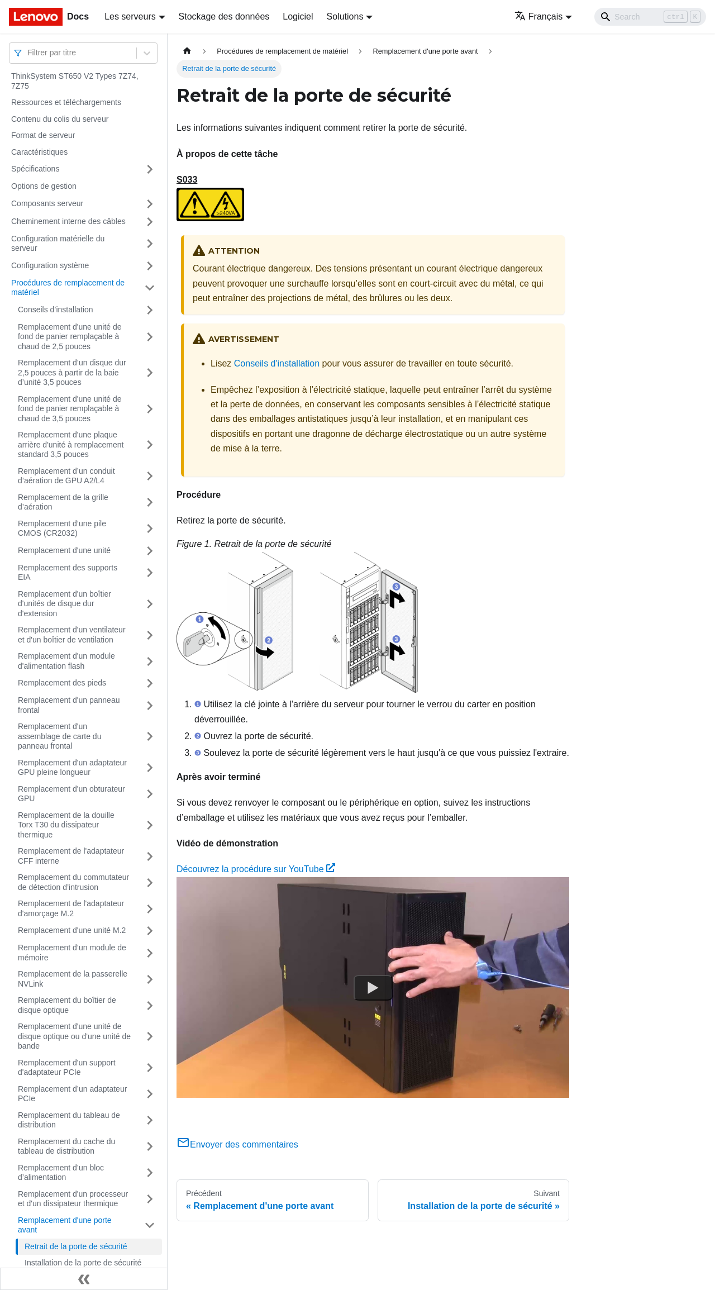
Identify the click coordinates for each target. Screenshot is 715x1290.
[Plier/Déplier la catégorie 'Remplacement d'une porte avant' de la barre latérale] (149, 1225)
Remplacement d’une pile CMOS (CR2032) (62, 528)
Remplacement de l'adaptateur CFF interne (71, 855)
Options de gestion (44, 186)
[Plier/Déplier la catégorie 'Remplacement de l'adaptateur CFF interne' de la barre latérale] (149, 856)
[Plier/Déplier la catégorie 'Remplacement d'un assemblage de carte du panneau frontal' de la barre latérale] (149, 736)
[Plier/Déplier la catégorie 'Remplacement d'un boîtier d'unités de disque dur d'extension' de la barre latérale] (149, 604)
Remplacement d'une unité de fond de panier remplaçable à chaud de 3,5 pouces (70, 408)
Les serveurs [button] (130, 16)
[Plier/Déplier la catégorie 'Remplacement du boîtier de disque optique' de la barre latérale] (149, 1005)
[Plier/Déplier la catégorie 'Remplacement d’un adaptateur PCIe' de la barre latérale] (149, 1094)
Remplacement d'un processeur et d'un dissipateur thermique (73, 1198)
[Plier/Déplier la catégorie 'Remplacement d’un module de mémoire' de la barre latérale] (149, 953)
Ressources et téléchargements (66, 102)
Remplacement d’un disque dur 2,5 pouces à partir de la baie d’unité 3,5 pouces (72, 372)
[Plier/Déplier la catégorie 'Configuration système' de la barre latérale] (149, 266)
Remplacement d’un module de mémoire (72, 952)
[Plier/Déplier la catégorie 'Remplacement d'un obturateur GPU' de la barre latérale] (149, 794)
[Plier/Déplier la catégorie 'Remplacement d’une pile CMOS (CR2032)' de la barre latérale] (149, 529)
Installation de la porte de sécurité (83, 1262)
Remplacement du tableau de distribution (69, 1120)
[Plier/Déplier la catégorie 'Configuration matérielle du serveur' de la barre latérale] (149, 244)
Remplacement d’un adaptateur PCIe (72, 1093)
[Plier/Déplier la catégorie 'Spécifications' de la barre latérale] (149, 169)
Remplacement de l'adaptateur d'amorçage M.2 (71, 908)
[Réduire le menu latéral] (84, 1279)
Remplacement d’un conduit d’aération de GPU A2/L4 (66, 476)
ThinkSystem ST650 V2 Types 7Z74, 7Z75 (75, 81)
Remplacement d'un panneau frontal (69, 705)
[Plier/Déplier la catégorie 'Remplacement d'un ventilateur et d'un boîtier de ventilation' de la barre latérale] (149, 635)
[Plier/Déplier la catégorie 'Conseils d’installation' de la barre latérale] (149, 310)
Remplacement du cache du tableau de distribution (66, 1146)
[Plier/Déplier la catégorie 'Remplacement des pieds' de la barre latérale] (149, 683)
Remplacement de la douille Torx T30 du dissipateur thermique (66, 825)
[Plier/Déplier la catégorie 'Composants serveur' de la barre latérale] (149, 204)
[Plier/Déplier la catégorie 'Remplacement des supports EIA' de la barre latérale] (149, 573)
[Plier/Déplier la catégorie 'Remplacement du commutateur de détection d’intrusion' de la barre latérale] (149, 882)
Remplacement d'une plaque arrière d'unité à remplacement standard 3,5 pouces (70, 444)
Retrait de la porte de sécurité (76, 1246)
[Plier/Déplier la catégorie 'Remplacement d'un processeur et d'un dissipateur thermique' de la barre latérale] (149, 1199)
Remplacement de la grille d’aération (63, 502)
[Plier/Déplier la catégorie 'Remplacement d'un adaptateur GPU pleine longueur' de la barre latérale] (149, 768)
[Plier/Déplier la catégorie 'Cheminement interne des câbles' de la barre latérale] (149, 222)
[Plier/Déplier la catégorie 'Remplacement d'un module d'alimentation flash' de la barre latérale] (149, 661)
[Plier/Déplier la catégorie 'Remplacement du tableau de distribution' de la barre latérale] (149, 1120)
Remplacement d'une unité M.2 (72, 930)
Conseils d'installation (277, 363)
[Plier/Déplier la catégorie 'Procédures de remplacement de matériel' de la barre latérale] (149, 288)
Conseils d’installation (55, 309)
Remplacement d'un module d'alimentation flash (66, 660)
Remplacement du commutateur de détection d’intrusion (73, 882)
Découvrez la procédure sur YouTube (256, 869)
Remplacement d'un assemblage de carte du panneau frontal (59, 736)
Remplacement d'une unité (64, 550)
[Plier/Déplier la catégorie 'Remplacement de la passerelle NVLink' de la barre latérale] (149, 979)
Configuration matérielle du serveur (57, 243)
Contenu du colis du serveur (59, 119)
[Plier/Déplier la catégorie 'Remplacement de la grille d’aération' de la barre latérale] (149, 502)
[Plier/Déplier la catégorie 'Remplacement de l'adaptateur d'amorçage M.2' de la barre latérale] (149, 909)
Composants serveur (47, 203)
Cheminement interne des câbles (68, 221)
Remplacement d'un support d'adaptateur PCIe (67, 1067)
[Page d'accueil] (187, 51)
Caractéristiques (39, 151)
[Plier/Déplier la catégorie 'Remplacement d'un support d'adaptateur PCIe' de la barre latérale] (149, 1068)
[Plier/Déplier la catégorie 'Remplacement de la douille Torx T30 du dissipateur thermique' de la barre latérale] (149, 825)
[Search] (650, 17)
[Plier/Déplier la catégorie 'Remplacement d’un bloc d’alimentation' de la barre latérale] (149, 1173)
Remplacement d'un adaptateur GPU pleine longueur (72, 767)
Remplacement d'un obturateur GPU (71, 793)
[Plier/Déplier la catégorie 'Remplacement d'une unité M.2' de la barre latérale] (149, 931)
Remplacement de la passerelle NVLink (72, 978)
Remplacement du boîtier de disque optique (67, 1005)
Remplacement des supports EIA (67, 572)
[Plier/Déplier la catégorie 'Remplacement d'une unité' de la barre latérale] (149, 551)
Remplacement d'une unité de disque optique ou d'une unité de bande (74, 1036)
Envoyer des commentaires (237, 1144)
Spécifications (35, 168)
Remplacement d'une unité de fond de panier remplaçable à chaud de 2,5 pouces (70, 336)
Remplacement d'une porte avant (65, 1225)
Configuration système (50, 265)
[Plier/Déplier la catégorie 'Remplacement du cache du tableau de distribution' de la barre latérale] (149, 1147)
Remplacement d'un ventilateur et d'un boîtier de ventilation (72, 634)
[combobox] (28, 52)
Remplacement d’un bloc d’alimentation (61, 1172)
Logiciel (298, 16)
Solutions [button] (345, 16)
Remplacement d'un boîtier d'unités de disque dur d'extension (64, 603)
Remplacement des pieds (62, 682)
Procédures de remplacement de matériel (68, 287)
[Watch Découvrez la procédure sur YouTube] (373, 988)
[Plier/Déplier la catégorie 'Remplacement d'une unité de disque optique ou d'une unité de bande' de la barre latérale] (149, 1036)
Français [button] (538, 16)
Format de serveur (43, 135)
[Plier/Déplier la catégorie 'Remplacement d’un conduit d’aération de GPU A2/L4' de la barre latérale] (149, 476)
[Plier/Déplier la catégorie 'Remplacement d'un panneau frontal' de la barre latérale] (149, 705)
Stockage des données (224, 16)
